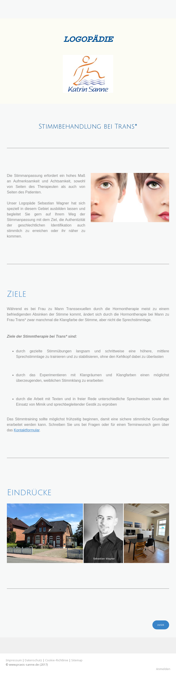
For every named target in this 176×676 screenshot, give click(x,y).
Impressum (14, 660)
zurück (160, 625)
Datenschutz (33, 660)
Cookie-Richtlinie (56, 660)
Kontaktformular (26, 430)
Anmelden (163, 669)
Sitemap (76, 660)
